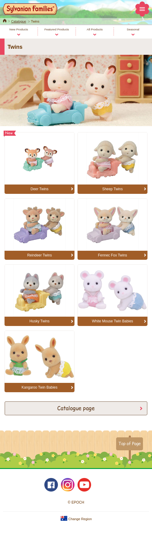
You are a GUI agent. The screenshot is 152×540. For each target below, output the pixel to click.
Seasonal (133, 29)
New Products (18, 29)
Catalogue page (76, 408)
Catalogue (18, 21)
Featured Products (56, 29)
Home (4, 20)
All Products (95, 29)
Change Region (76, 519)
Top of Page (129, 443)
